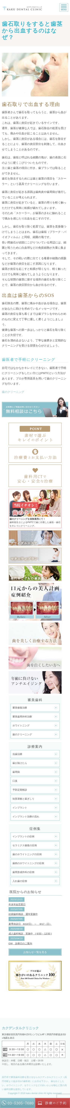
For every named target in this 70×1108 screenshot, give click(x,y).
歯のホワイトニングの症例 (27, 854)
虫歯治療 (17, 754)
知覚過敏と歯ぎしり (23, 798)
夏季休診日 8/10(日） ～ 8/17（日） (30, 924)
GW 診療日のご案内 (20, 943)
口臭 (15, 780)
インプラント (20, 807)
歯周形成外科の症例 (23, 872)
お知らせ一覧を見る (35, 952)
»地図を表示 (8, 1038)
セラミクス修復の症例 (25, 845)
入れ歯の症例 (20, 881)
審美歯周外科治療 (22, 716)
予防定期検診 (20, 789)
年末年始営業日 (17, 904)
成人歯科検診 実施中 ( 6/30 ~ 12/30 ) (30, 933)
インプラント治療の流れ (26, 816)
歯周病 (16, 772)
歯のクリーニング (13, 391)
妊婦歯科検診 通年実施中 (23, 914)
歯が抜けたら (20, 763)
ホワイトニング (21, 725)
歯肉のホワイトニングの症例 (28, 863)
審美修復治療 (20, 707)
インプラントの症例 (23, 836)
